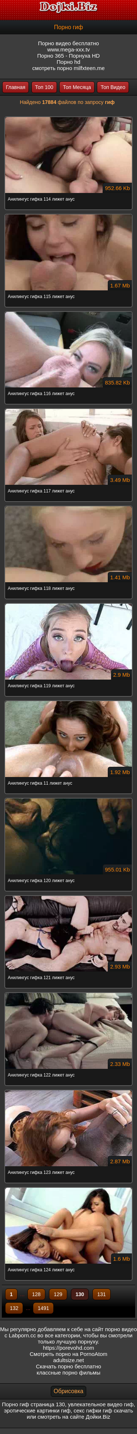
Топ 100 (44, 87)
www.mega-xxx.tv (68, 49)
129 (58, 1294)
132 (14, 1308)
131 (101, 1294)
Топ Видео (112, 87)
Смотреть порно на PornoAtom (68, 1354)
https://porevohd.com (68, 1348)
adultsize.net (68, 1360)
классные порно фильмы (68, 1372)
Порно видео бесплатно (68, 43)
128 (36, 1294)
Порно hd (68, 62)
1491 (43, 1308)
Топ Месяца (77, 87)
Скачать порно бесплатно (68, 1366)
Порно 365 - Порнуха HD (68, 56)
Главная (15, 87)
